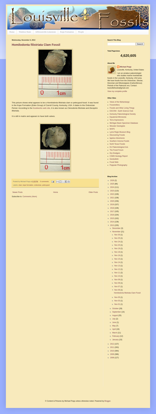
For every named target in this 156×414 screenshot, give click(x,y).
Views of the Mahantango (120, 102)
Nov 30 (117, 235)
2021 (112, 198)
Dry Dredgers (115, 153)
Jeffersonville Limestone (45, 32)
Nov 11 (117, 273)
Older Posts (93, 192)
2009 (112, 354)
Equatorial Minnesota (118, 117)
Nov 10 (117, 276)
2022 (112, 194)
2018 (112, 208)
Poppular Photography (118, 165)
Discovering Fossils (117, 135)
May (114, 326)
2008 (112, 358)
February (116, 336)
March (115, 333)
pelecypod (45, 185)
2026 (112, 180)
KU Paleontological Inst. (119, 147)
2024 (112, 187)
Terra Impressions (117, 120)
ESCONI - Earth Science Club (121, 111)
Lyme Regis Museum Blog (120, 132)
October (115, 308)
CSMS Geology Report (119, 156)
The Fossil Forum (116, 150)
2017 (112, 211)
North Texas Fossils (117, 144)
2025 (112, 184)
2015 (112, 218)
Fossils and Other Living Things (122, 108)
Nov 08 (117, 283)
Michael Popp (125, 67)
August (115, 315)
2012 (112, 344)
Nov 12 (117, 269)
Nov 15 (117, 259)
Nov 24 (117, 242)
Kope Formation (67, 32)
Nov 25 (117, 238)
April (114, 329)
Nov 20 (117, 245)
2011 (112, 347)
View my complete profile (117, 91)
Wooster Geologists (117, 126)
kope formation (28, 185)
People (81, 32)
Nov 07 (117, 286)
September (116, 312)
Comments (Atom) (30, 196)
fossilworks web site (41, 108)
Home (11, 32)
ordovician (37, 185)
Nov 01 (117, 304)
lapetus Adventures (117, 138)
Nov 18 (117, 252)
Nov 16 (117, 255)
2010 (112, 351)
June (114, 322)
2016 (112, 215)
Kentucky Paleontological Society (123, 114)
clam (20, 185)
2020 (112, 201)
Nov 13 (117, 266)
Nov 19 (117, 248)
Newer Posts (18, 192)
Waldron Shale (25, 32)
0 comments (44, 181)
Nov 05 (117, 297)
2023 (112, 191)
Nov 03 (117, 301)
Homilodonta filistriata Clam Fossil (36, 44)
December (116, 228)
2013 (112, 225)
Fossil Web (114, 162)
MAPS (112, 129)
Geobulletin (114, 159)
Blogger (107, 401)
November (116, 232)
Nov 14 (117, 262)
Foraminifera (115, 105)
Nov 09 (117, 280)
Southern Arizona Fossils (119, 141)
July (114, 319)
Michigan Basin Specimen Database (124, 123)
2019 (112, 204)
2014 (112, 222)
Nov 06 (117, 290)
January (115, 340)
